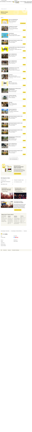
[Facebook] (14, 237)
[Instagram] (17, 237)
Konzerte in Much (5, 191)
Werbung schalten (3, 244)
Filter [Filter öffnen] (2, 17)
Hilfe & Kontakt (16, 241)
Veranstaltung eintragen (19, 191)
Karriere (2, 241)
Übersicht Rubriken (3, 245)
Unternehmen (2, 242)
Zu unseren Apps (3, 237)
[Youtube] (15, 237)
